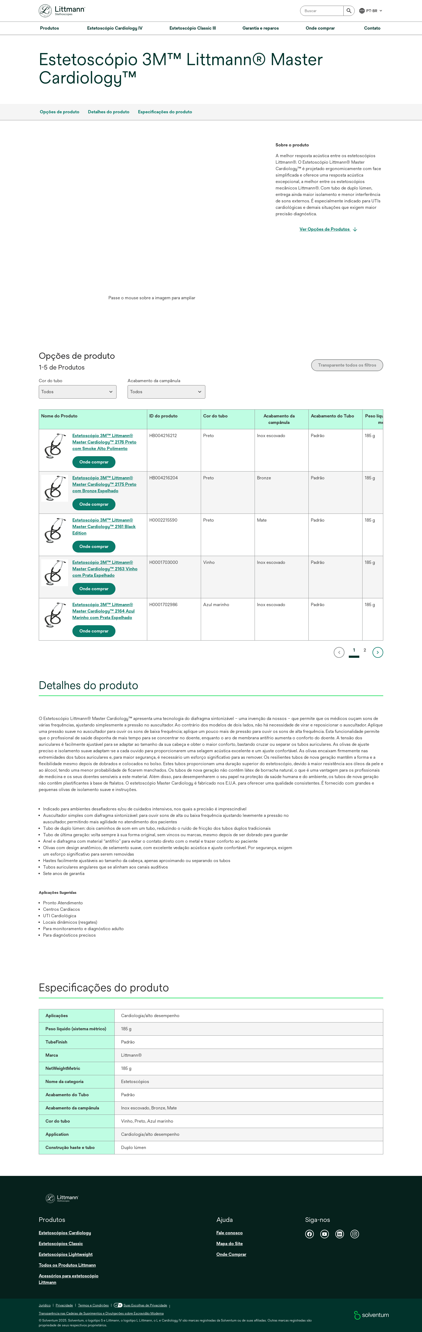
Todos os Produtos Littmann (67, 1265)
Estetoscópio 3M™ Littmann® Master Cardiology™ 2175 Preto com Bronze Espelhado (104, 484)
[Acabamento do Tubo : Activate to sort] (335, 419)
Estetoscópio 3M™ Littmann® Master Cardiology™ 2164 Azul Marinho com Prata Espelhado (103, 611)
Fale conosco (229, 1232)
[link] (340, 652)
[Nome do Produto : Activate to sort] (93, 419)
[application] (152, 217)
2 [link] (365, 650)
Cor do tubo (50, 380)
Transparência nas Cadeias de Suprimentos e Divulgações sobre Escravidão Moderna (101, 1313)
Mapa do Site (229, 1243)
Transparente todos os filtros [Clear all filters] (347, 365)
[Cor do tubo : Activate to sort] (228, 419)
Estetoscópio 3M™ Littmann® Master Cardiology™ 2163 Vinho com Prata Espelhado (105, 569)
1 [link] (354, 650)
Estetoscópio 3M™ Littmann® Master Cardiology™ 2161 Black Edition (104, 527)
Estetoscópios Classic (61, 1243)
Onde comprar (93, 462)
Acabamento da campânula (154, 380)
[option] (152, 222)
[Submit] (349, 11)
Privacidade (64, 1305)
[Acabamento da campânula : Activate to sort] (281, 419)
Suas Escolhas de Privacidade (140, 1305)
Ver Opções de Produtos (325, 229)
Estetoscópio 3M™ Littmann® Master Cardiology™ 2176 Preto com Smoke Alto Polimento (104, 442)
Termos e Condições (93, 1305)
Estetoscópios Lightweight (66, 1254)
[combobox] (327, 11)
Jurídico (45, 1305)
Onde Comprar (231, 1254)
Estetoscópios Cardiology (65, 1232)
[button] (87, 416)
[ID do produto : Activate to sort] (174, 419)
